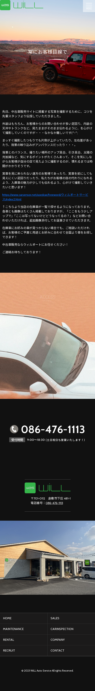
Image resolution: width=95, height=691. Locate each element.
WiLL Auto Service (40, 670)
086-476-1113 (54, 503)
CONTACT (57, 650)
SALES (55, 618)
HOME (7, 618)
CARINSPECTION (62, 629)
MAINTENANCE (13, 629)
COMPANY (58, 640)
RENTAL (8, 640)
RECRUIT (9, 650)
